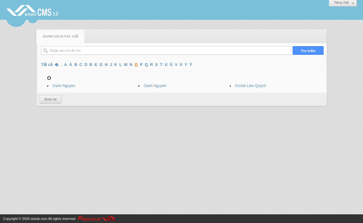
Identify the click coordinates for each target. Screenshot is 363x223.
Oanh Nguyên (155, 86)
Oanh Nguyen (63, 86)
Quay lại (50, 99)
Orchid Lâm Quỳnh (250, 86)
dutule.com (39, 219)
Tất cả (46, 64)
